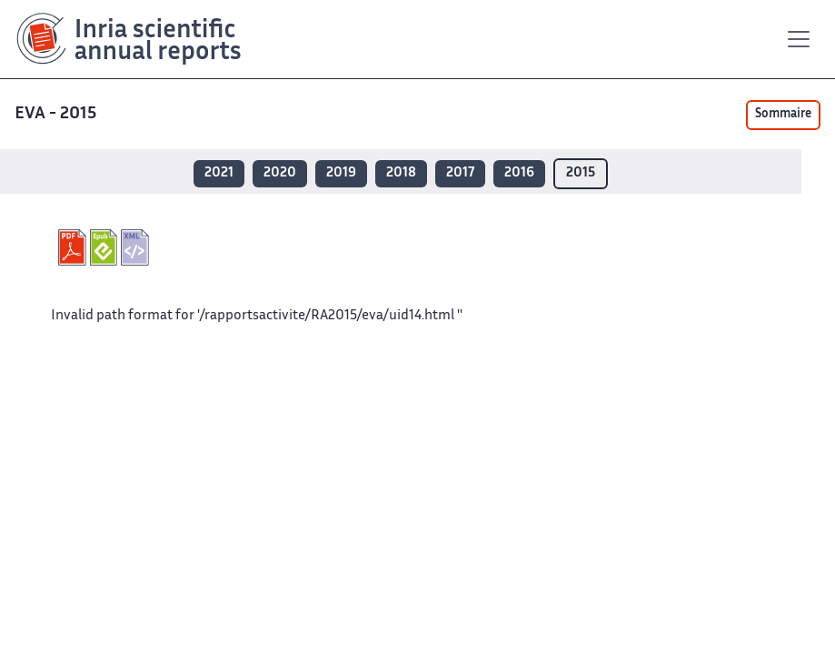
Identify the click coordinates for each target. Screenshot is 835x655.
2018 (401, 173)
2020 (279, 173)
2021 (219, 173)
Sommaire (783, 114)
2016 (519, 173)
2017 (460, 173)
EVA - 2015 (57, 114)
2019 (341, 173)
